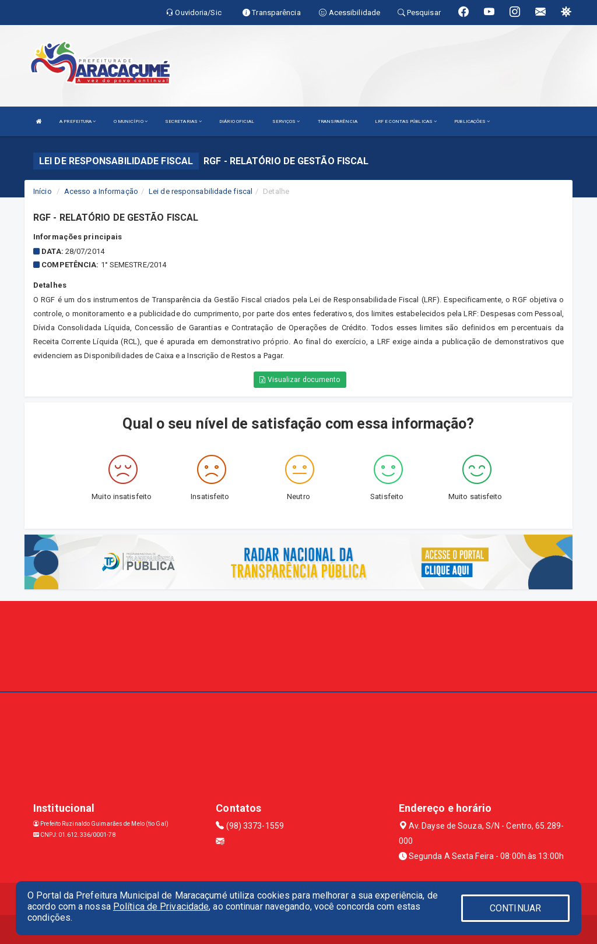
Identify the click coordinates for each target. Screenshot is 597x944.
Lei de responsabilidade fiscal (200, 191)
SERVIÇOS (286, 121)
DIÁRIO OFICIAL (236, 121)
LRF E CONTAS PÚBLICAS (406, 121)
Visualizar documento (299, 380)
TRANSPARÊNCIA (337, 121)
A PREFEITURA (77, 121)
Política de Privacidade (161, 906)
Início (42, 191)
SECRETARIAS (183, 121)
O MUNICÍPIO (131, 121)
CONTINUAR (515, 908)
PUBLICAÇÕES (472, 121)
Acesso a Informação (101, 191)
